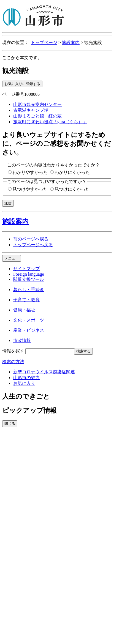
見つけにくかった (72, 189)
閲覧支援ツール (28, 279)
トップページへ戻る (33, 244)
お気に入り (24, 383)
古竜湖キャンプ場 (30, 110)
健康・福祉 (24, 310)
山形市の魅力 (26, 377)
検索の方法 (13, 361)
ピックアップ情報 (29, 410)
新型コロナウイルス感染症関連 (44, 371)
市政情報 (22, 340)
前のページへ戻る (30, 239)
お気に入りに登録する (22, 84)
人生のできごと (26, 396)
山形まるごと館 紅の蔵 (37, 116)
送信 (8, 203)
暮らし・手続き (28, 289)
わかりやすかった (30, 172)
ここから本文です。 (22, 57)
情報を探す (13, 351)
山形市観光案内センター (37, 104)
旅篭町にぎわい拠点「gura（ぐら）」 (50, 121)
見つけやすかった (30, 189)
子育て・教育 (26, 299)
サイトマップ (26, 268)
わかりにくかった (72, 172)
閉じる (9, 423)
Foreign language (28, 274)
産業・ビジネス (28, 330)
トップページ (44, 42)
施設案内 (71, 42)
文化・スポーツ (28, 320)
